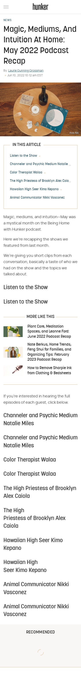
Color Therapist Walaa (26, 172)
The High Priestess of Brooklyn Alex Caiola (40, 181)
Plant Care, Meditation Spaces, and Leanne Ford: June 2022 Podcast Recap (49, 332)
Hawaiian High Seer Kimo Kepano (34, 189)
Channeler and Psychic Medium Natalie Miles (43, 164)
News (7, 20)
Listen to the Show (23, 156)
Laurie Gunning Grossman (25, 70)
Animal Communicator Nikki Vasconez (37, 197)
